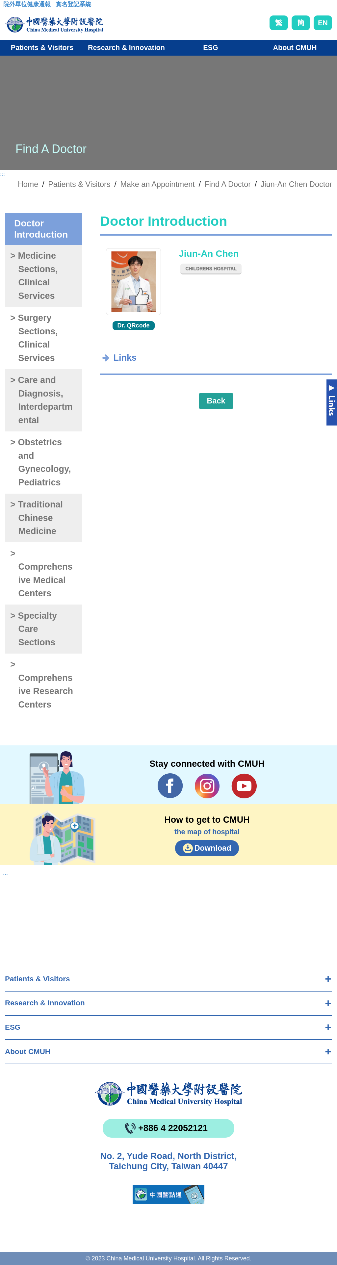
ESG (12, 1027)
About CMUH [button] (295, 47)
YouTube (244, 785)
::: (8, 6)
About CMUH (27, 1051)
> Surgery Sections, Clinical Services (34, 338)
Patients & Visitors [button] (42, 47)
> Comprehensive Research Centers (41, 684)
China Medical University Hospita (168, 1094)
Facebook (170, 785)
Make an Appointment (157, 184)
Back (216, 401)
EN (323, 23)
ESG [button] (210, 47)
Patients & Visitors (37, 979)
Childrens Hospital (210, 268)
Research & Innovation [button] (126, 47)
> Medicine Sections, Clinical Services (34, 276)
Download (212, 848)
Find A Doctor (228, 184)
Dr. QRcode (133, 325)
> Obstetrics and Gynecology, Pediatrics (40, 462)
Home (28, 184)
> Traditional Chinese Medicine (36, 518)
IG (207, 786)
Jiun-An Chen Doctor (296, 184)
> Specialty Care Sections (33, 629)
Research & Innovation (45, 1003)
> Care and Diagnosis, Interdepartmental (41, 400)
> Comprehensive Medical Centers (41, 574)
